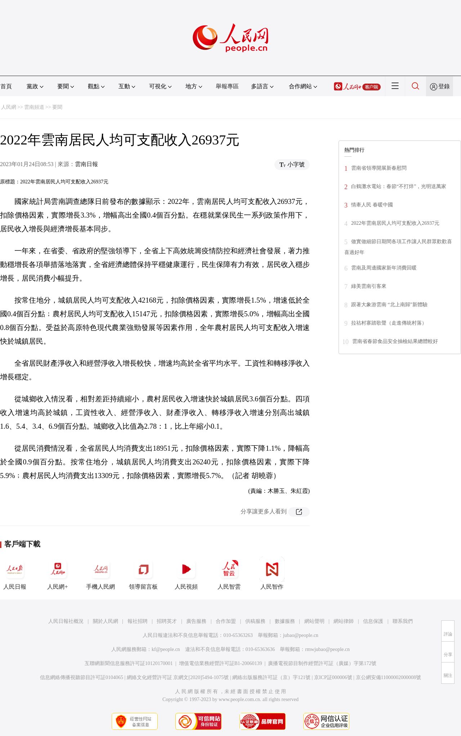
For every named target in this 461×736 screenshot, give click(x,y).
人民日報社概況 (66, 621)
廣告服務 (196, 621)
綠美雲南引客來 (368, 286)
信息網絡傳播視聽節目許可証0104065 (81, 677)
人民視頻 (186, 573)
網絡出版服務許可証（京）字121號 (271, 677)
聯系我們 (403, 621)
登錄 (444, 86)
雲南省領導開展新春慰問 (379, 168)
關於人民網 (105, 621)
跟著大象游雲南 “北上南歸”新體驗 (389, 304)
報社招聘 (137, 621)
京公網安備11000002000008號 (388, 677)
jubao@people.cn (300, 635)
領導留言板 (143, 573)
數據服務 (285, 621)
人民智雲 (229, 573)
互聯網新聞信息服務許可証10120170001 (129, 663)
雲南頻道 (34, 107)
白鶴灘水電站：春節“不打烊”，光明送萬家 (398, 186)
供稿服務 (255, 621)
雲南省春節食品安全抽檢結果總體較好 (395, 341)
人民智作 (272, 573)
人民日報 (14, 573)
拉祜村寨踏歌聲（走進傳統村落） (389, 323)
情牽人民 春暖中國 (372, 205)
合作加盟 (226, 621)
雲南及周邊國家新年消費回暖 (384, 268)
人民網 (8, 107)
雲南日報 (86, 164)
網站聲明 (314, 621)
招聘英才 (167, 621)
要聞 (57, 107)
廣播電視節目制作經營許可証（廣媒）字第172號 (322, 663)
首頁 (6, 86)
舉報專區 (227, 86)
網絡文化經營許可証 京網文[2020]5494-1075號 (178, 677)
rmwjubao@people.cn (327, 649)
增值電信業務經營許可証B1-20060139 (220, 663)
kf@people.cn (166, 649)
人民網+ (57, 573)
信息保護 (373, 621)
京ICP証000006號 (333, 677)
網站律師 (344, 621)
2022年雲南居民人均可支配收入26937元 (395, 223)
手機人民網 (100, 573)
